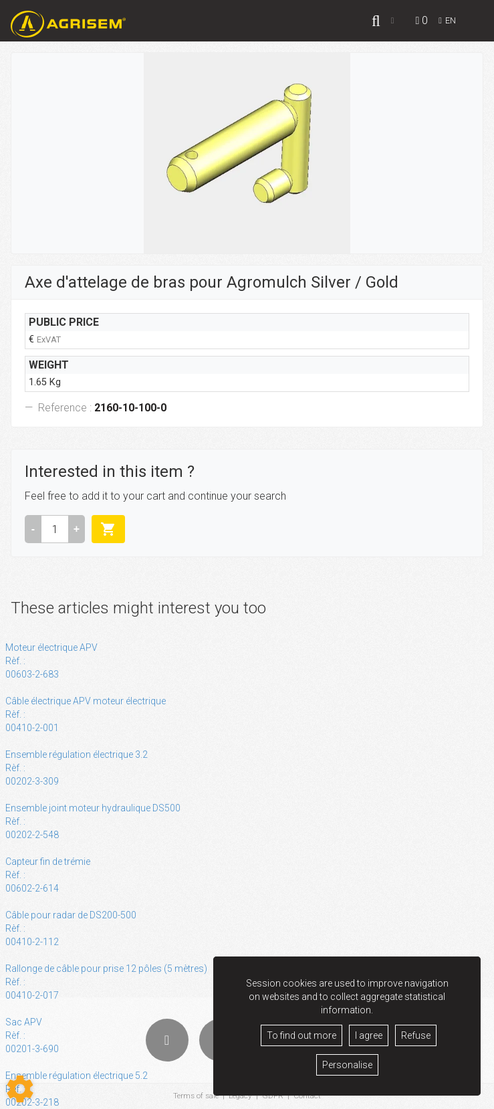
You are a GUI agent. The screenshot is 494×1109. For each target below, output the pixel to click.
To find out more (301, 1035)
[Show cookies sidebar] (20, 1089)
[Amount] (54, 529)
